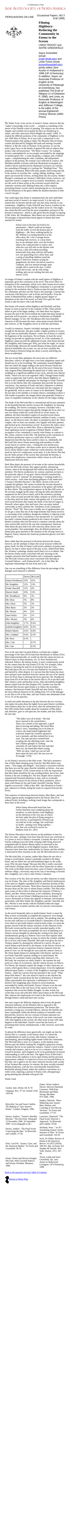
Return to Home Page (18, 1179)
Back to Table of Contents (26, 1172)
